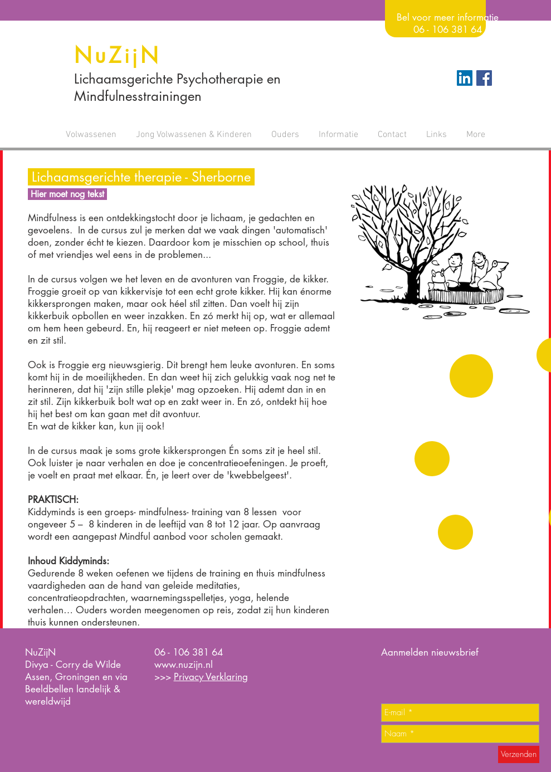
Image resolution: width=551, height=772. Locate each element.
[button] (91, 135)
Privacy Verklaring (211, 677)
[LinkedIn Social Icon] (464, 78)
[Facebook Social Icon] (484, 78)
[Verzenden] (518, 754)
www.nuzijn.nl (183, 664)
